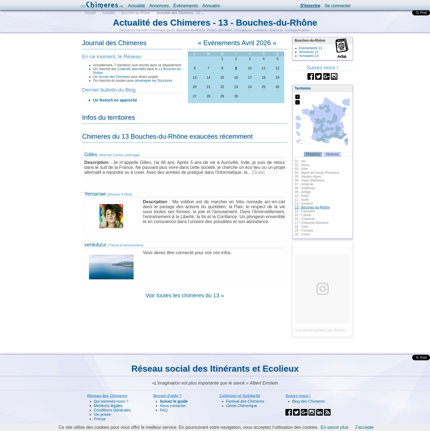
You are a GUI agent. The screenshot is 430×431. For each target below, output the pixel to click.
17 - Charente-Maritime (312, 223)
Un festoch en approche (115, 100)
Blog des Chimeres (308, 401)
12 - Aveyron (304, 203)
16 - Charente (305, 219)
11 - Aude (302, 200)
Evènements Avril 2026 (237, 42)
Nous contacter (173, 405)
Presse (100, 419)
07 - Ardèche (304, 184)
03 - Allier (302, 169)
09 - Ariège (303, 192)
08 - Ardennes (305, 188)
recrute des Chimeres (114, 77)
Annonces (159, 5)
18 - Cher (302, 227)
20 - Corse (302, 234)
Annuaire (211, 5)
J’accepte (364, 427)
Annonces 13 (308, 52)
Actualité (136, 5)
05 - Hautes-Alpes (308, 177)
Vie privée (102, 414)
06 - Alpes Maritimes (310, 180)
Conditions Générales (112, 410)
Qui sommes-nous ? (111, 401)
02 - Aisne (302, 165)
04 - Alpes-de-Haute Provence (317, 173)
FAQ (164, 410)
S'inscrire (310, 5)
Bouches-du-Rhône (135, 13)
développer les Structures (153, 81)
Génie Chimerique (241, 405)
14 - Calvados (305, 211)
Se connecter (337, 5)
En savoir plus (334, 427)
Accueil (90, 13)
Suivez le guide (174, 401)
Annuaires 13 (309, 56)
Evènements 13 (310, 48)
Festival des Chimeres (245, 401)
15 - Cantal (303, 215)
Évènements (185, 5)
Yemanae (95, 194)
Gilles (90, 154)
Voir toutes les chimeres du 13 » (184, 295)
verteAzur (95, 245)
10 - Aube (302, 196)
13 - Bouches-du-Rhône (312, 207)
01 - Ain (300, 161)
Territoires (303, 88)
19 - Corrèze (304, 230)
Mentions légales (108, 405)
